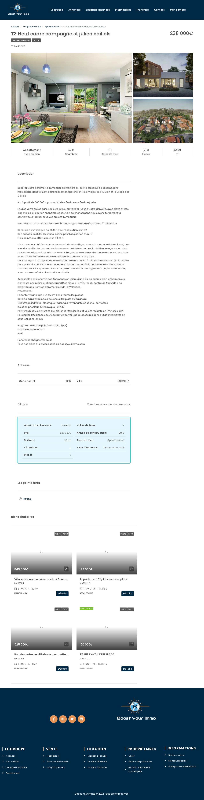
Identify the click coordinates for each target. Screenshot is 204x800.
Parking (27, 498)
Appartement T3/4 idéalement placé (104, 579)
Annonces (74, 9)
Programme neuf (21, 40)
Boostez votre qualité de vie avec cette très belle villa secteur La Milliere (61, 654)
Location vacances (98, 9)
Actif (36, 40)
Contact (159, 9)
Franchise (143, 9)
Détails (62, 593)
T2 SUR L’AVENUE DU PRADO (97, 654)
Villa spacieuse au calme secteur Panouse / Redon (47, 579)
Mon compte (178, 9)
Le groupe (57, 9)
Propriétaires (123, 9)
